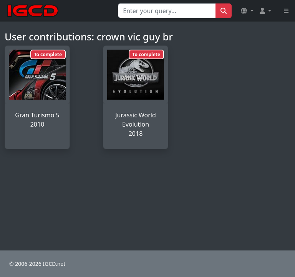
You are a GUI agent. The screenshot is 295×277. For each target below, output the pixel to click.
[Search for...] (167, 10)
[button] (247, 10)
